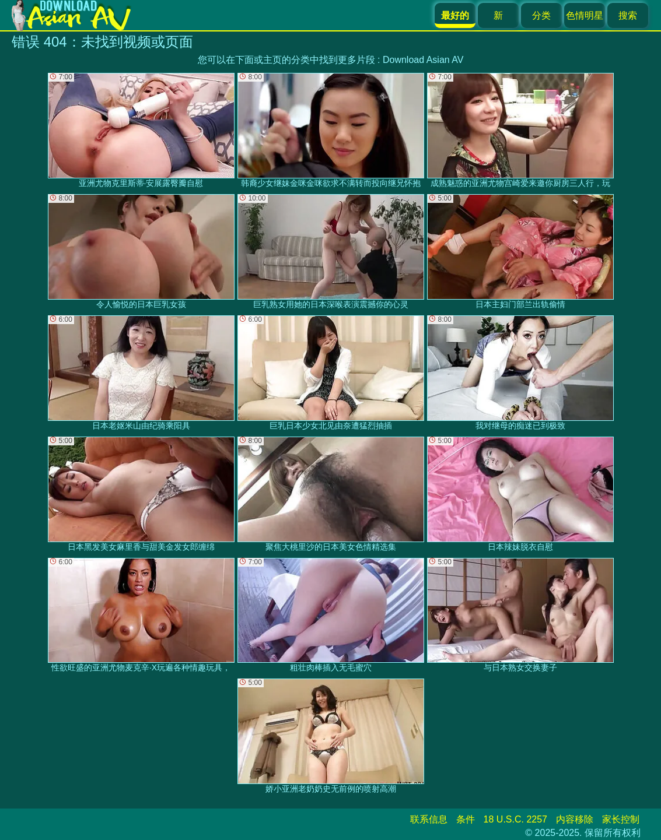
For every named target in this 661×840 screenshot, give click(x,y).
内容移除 (574, 819)
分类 (541, 15)
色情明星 (584, 15)
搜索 (627, 15)
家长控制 (620, 819)
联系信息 (428, 819)
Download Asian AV (423, 60)
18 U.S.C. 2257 (515, 819)
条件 (465, 819)
